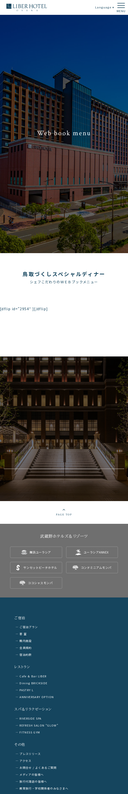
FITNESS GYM (29, 732)
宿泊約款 (25, 655)
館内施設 (25, 641)
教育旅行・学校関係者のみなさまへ (43, 788)
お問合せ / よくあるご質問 (38, 768)
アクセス (25, 761)
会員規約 (25, 648)
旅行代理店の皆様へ (33, 781)
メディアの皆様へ (31, 774)
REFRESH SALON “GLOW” (38, 725)
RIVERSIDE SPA (30, 718)
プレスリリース (30, 754)
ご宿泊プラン (28, 627)
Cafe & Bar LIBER (32, 676)
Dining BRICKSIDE (33, 683)
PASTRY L (26, 690)
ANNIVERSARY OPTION (36, 697)
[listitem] (36, 552)
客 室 (23, 634)
